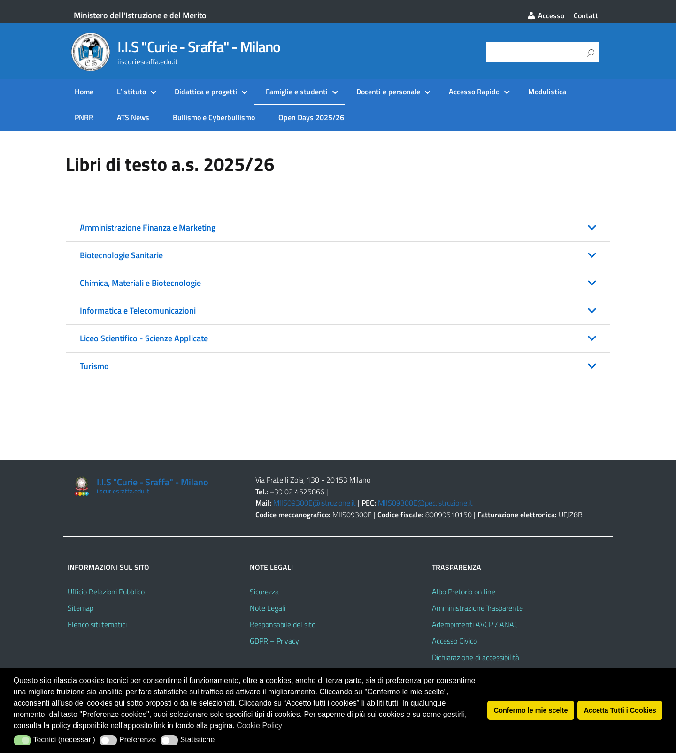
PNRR (84, 117)
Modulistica (547, 91)
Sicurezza (264, 591)
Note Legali (267, 608)
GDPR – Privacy (274, 640)
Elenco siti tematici (97, 624)
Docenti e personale (388, 91)
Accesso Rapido (474, 91)
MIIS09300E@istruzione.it (314, 502)
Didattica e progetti (206, 91)
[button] (338, 227)
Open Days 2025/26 (311, 117)
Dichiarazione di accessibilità (475, 657)
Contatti (587, 15)
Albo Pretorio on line (463, 591)
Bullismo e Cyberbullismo (214, 117)
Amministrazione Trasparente (477, 608)
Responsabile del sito (282, 624)
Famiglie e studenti (297, 91)
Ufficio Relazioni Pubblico (106, 591)
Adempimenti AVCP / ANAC (475, 624)
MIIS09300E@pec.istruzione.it (425, 502)
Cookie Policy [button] (259, 726)
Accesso (545, 15)
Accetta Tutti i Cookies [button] (620, 710)
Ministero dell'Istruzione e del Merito (140, 15)
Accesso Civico (454, 640)
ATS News (133, 117)
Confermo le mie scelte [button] (531, 710)
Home (84, 91)
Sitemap (80, 608)
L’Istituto (131, 91)
